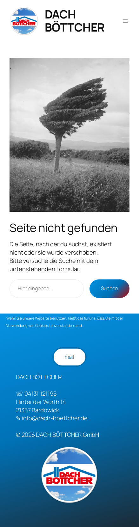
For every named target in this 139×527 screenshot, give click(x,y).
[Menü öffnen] (125, 21)
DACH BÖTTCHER (75, 20)
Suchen (109, 288)
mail (69, 356)
